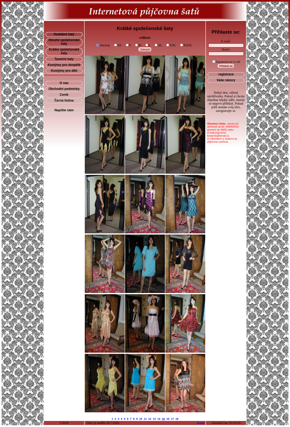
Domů (200, 423)
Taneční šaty (64, 59)
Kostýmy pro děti (64, 70)
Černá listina (64, 100)
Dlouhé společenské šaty (64, 41)
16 (167, 418)
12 (149, 418)
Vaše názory (226, 80)
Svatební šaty (64, 34)
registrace (226, 74)
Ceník (64, 94)
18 (176, 418)
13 (154, 418)
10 (140, 418)
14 (158, 418)
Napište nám (64, 110)
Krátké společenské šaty (64, 51)
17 (172, 418)
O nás (64, 83)
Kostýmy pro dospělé (64, 64)
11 (145, 418)
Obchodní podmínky (64, 88)
